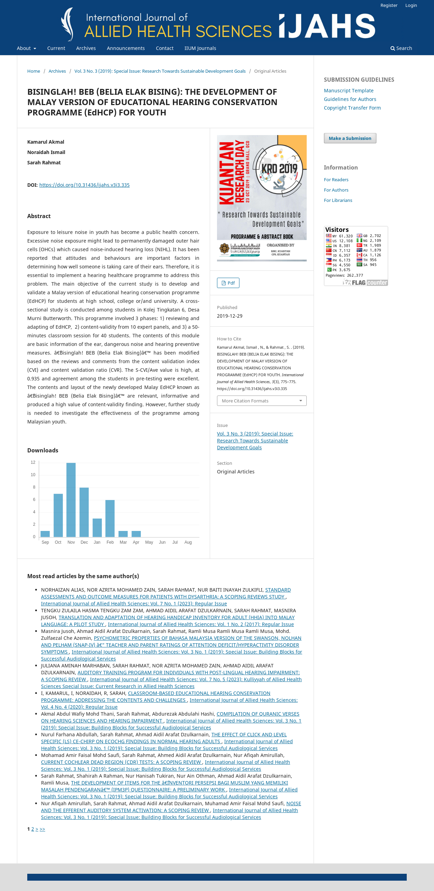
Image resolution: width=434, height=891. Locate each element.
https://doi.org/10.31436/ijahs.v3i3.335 (84, 185)
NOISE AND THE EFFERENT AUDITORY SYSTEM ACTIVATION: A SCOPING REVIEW (171, 806)
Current (56, 48)
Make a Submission (350, 138)
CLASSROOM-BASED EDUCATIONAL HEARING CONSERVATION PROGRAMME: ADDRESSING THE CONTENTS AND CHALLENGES (155, 696)
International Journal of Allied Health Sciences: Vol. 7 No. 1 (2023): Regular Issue (134, 603)
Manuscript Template (349, 90)
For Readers (336, 179)
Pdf (231, 283)
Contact (165, 48)
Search (401, 48)
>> (42, 829)
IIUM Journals (200, 48)
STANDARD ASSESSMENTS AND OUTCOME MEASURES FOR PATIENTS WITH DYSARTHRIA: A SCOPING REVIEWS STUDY (166, 593)
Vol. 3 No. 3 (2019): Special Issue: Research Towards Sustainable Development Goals (160, 71)
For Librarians (338, 200)
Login (411, 5)
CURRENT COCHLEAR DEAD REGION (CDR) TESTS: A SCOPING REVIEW (121, 762)
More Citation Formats (245, 401)
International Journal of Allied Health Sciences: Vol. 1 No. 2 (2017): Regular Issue (201, 624)
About (24, 48)
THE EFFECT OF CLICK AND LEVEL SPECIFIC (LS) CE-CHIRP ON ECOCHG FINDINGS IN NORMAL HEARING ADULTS (164, 738)
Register (389, 5)
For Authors (336, 190)
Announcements (126, 48)
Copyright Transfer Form (352, 107)
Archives (86, 48)
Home (33, 71)
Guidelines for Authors (350, 99)
